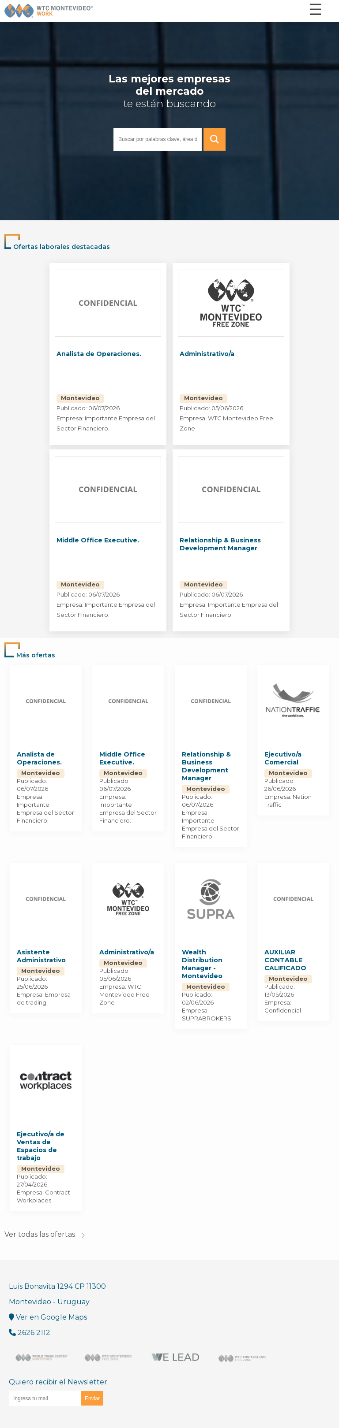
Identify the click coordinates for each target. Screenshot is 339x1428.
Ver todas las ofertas (39, 1234)
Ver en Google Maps (48, 1317)
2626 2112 (29, 1332)
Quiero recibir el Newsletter (58, 1392)
